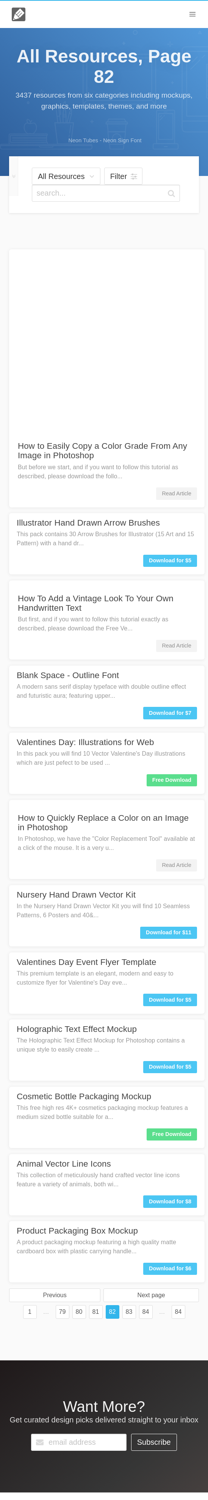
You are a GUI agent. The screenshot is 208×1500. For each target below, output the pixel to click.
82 (112, 1133)
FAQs (28, 1447)
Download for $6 (170, 1090)
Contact (57, 1447)
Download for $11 (168, 754)
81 (95, 1133)
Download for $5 (170, 382)
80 (79, 1133)
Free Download (171, 601)
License (48, 1484)
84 (145, 1133)
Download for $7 (170, 534)
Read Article (176, 315)
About (27, 1484)
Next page (151, 1116)
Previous (54, 1116)
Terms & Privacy (81, 1484)
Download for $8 (170, 1023)
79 (62, 1133)
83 (129, 1133)
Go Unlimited (101, 1449)
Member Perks (123, 1484)
